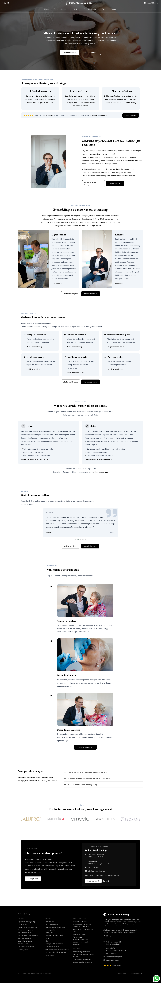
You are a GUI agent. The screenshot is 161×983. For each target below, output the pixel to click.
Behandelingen (61, 9)
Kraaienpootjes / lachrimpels (55, 934)
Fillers (21, 925)
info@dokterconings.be (96, 877)
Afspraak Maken (90, 52)
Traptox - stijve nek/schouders (55, 959)
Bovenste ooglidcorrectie (81, 958)
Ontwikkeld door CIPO (136, 980)
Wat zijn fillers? (23, 956)
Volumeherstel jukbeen (26, 953)
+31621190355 (93, 874)
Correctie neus (23, 950)
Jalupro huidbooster (79, 941)
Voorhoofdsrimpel (51, 931)
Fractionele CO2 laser (80, 928)
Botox (48, 925)
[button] (75, 546)
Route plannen (93, 888)
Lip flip (47, 945)
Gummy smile (50, 936)
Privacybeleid (122, 980)
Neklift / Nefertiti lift (52, 953)
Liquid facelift (22, 931)
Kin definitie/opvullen (25, 939)
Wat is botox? (49, 962)
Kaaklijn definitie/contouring (27, 934)
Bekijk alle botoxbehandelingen (98, 459)
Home (46, 9)
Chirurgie (77, 955)
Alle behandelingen (70, 294)
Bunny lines (49, 939)
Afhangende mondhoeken (54, 942)
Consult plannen (130, 115)
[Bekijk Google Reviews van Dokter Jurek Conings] (123, 972)
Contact (114, 9)
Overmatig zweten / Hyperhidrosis (57, 956)
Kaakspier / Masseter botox (54, 950)
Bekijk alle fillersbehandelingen (34, 459)
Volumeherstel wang (25, 948)
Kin (46, 948)
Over (104, 9)
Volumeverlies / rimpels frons (28, 942)
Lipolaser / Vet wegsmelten (82, 966)
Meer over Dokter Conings (93, 184)
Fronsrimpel (49, 928)
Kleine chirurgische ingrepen (82, 969)
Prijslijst (75, 9)
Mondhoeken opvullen (25, 936)
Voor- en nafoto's (90, 9)
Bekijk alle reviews (71, 553)
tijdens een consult (100, 472)
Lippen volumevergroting (26, 928)
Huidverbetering (79, 925)
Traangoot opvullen (24, 945)
